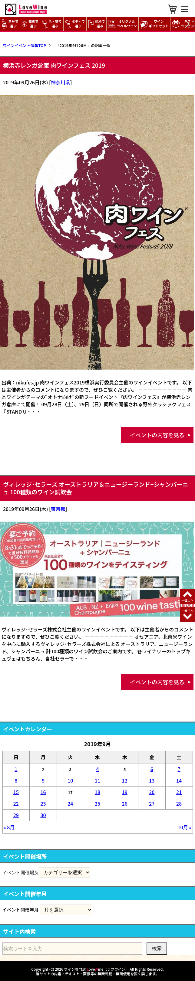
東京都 (58, 508)
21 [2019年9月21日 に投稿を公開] (179, 792)
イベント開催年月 (20, 909)
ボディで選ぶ (75, 24)
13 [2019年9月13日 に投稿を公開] (151, 780)
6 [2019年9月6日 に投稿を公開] (151, 769)
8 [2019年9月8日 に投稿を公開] (16, 780)
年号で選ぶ (10, 24)
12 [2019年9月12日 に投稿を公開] (124, 780)
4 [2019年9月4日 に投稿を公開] (97, 769)
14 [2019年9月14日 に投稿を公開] (179, 780)
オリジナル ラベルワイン (123, 24)
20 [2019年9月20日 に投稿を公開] (151, 792)
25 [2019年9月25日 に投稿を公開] (97, 803)
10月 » (184, 827)
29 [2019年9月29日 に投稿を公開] (16, 815)
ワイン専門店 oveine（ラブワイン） (96, 969)
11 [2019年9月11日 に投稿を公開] (97, 780)
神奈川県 (60, 82)
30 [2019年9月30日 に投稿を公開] (43, 815)
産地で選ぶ (96, 24)
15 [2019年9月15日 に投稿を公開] (16, 792)
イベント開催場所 (20, 872)
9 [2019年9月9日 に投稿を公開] (43, 780)
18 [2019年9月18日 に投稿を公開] (97, 792)
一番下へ (187, 610)
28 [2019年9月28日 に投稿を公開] (179, 803)
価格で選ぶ (29, 24)
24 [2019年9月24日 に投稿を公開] (70, 803)
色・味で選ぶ (51, 24)
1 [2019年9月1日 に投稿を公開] (16, 769)
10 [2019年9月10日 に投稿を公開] (70, 780)
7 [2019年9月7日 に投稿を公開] (179, 769)
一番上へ (187, 600)
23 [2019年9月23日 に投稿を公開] (43, 803)
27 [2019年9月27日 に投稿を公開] (151, 803)
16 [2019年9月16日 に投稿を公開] (43, 792)
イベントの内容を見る (157, 435)
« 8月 (9, 827)
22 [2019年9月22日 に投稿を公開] (16, 803)
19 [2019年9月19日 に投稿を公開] (124, 792)
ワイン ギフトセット (155, 24)
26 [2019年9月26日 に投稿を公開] (124, 803)
